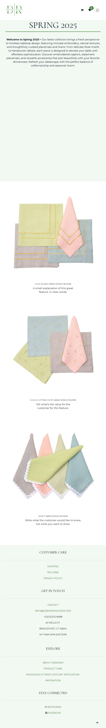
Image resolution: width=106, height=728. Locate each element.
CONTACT (53, 605)
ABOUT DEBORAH (53, 662)
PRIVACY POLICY (53, 578)
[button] (97, 722)
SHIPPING (53, 566)
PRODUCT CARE (53, 668)
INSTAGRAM (54, 707)
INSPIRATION (53, 680)
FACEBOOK (54, 713)
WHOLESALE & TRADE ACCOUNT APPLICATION (52, 674)
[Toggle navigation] (97, 10)
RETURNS (53, 572)
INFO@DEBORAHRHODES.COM (53, 611)
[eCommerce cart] (82, 10)
